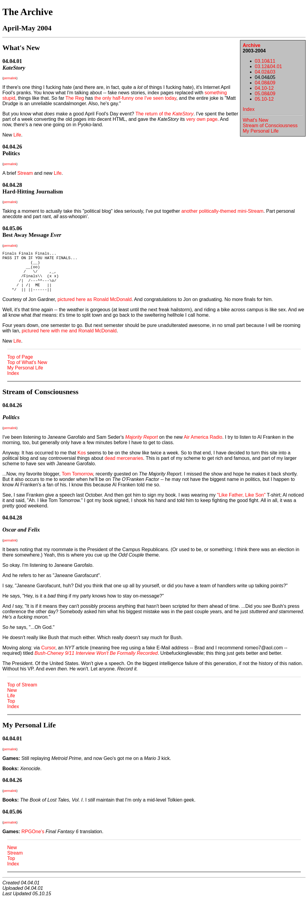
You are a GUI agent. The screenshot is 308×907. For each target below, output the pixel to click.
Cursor (48, 655)
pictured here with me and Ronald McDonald (69, 338)
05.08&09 (265, 93)
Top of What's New (27, 370)
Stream (25, 173)
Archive (251, 45)
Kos (82, 460)
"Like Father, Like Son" (241, 503)
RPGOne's (32, 839)
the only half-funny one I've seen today (135, 98)
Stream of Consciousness (270, 125)
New (12, 698)
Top (11, 709)
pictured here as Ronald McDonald (94, 307)
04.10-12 (264, 88)
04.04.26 (12, 146)
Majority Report (141, 445)
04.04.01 (12, 61)
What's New (255, 120)
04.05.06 (12, 228)
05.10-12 (264, 99)
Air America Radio (203, 445)
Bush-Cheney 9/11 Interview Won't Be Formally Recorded (96, 661)
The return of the (164, 113)
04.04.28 (12, 185)
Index (248, 109)
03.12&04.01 (268, 66)
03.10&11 (265, 61)
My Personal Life (261, 130)
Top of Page (20, 365)
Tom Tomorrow (77, 482)
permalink (9, 78)
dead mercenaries (124, 466)
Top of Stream (22, 692)
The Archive (27, 11)
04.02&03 (265, 71)
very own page (201, 119)
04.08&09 (265, 82)
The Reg (75, 98)
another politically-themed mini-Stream (222, 211)
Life (17, 134)
